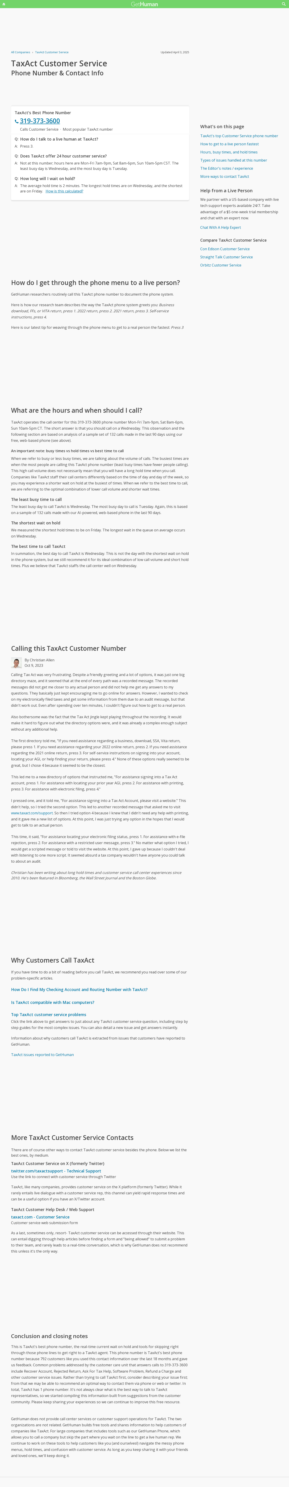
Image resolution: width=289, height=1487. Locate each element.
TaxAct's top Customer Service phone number (239, 135)
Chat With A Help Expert (220, 227)
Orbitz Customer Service (220, 265)
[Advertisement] (100, 239)
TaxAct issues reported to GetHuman (42, 1054)
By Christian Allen (39, 660)
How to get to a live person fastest (229, 143)
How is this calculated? (64, 191)
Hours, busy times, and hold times (229, 152)
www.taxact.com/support (32, 813)
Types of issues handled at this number (233, 160)
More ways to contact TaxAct (224, 176)
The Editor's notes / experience (226, 168)
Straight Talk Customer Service (226, 257)
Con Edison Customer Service (225, 248)
